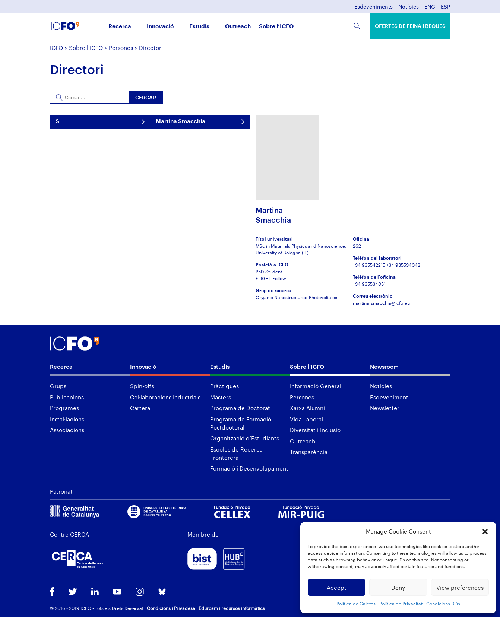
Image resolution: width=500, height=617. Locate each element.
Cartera (140, 408)
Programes (64, 408)
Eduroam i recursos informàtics (232, 608)
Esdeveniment (389, 397)
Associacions (67, 430)
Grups (58, 386)
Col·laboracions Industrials (165, 397)
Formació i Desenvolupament (249, 468)
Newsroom (384, 366)
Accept (336, 587)
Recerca (119, 26)
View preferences (460, 587)
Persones (121, 47)
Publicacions (67, 397)
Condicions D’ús (443, 603)
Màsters (220, 397)
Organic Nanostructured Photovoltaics (296, 297)
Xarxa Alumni (307, 408)
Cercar (145, 97)
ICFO (56, 47)
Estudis (199, 26)
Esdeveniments (373, 7)
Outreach (238, 26)
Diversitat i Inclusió (315, 430)
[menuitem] (429, 8)
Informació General (315, 386)
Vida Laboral (306, 419)
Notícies (408, 7)
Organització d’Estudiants (244, 438)
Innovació (160, 26)
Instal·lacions (67, 419)
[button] (485, 531)
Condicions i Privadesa (171, 608)
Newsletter (384, 408)
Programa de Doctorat (240, 408)
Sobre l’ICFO (276, 26)
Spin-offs (142, 386)
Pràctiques (224, 386)
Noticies (381, 386)
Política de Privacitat (401, 603)
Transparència (308, 452)
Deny (398, 587)
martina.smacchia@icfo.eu (381, 303)
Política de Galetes (356, 603)
